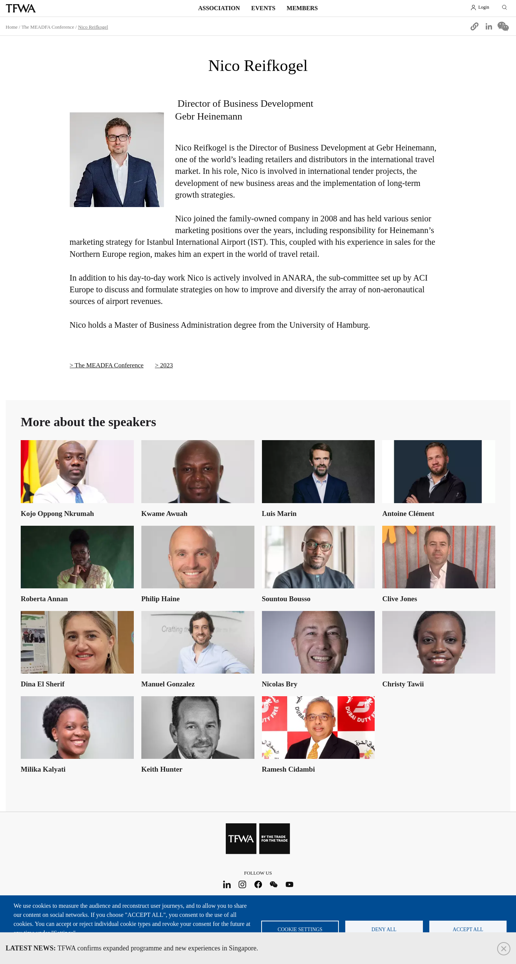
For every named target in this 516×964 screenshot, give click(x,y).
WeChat (274, 884)
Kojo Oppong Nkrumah (57, 513)
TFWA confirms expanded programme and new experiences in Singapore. (132, 948)
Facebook (258, 884)
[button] (474, 26)
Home (12, 27)
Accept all (468, 929)
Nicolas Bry (279, 684)
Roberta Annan (44, 599)
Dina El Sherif (42, 684)
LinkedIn (226, 884)
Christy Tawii (403, 684)
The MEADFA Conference (47, 27)
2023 (166, 365)
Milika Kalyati (43, 769)
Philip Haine (160, 599)
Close (503, 948)
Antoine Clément (408, 513)
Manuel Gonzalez (168, 684)
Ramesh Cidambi (288, 769)
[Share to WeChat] (503, 26)
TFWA (21, 8)
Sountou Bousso (286, 599)
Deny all (384, 929)
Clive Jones (399, 599)
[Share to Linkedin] (489, 26)
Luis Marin (279, 513)
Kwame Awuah (164, 513)
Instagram (242, 884)
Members (302, 8)
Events (263, 8)
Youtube (289, 884)
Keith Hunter (161, 769)
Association (219, 8)
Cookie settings (299, 929)
